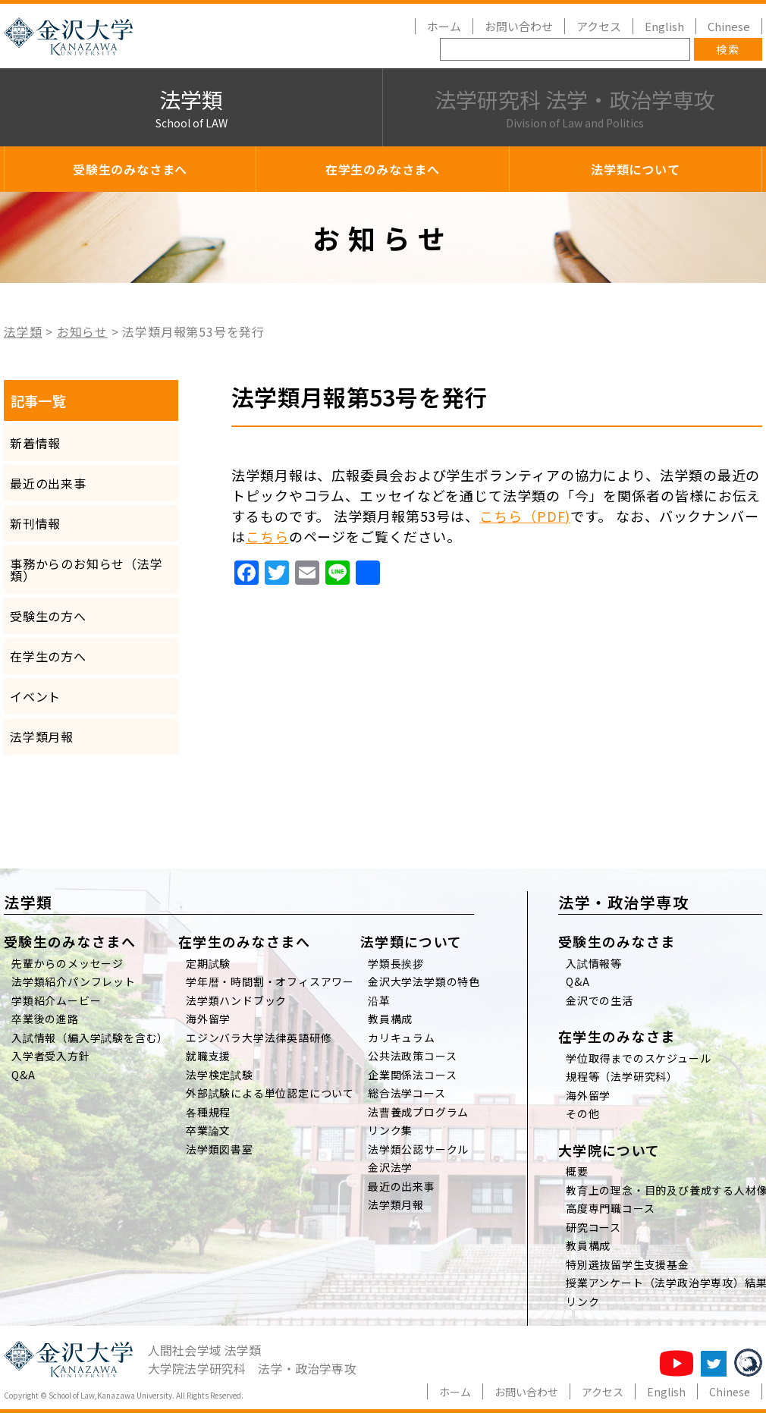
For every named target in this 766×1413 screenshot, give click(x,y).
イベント (35, 696)
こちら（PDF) (524, 516)
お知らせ (82, 331)
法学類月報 (42, 736)
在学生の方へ (48, 656)
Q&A (23, 1074)
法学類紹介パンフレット (73, 981)
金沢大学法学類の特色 (424, 981)
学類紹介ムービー (56, 1000)
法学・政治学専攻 (623, 902)
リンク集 (390, 1130)
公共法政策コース (412, 1055)
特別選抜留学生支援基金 (627, 1264)
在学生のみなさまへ (382, 169)
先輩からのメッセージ (67, 963)
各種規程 (208, 1111)
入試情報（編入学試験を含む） (89, 1037)
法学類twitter (714, 1364)
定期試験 (208, 963)
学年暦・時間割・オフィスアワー (270, 981)
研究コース (593, 1227)
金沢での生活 (599, 1000)
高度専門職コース (610, 1208)
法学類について (635, 169)
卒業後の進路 (45, 1018)
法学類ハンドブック (236, 1000)
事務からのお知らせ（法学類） (86, 569)
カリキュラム (401, 1037)
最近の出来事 (48, 483)
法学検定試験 (219, 1074)
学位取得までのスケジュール (638, 1058)
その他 (582, 1113)
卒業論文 (208, 1130)
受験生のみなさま (617, 941)
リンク (582, 1301)
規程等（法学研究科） (622, 1076)
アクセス (598, 26)
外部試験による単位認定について (270, 1093)
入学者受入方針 (50, 1055)
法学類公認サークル (418, 1149)
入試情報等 (594, 963)
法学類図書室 (219, 1149)
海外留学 (208, 1018)
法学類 (191, 107)
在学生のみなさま (617, 1036)
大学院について (609, 1150)
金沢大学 (68, 36)
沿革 (379, 1000)
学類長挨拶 (396, 963)
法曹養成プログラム (418, 1111)
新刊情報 (35, 523)
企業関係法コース (412, 1074)
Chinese (729, 26)
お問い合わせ (519, 26)
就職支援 (208, 1055)
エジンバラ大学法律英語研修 (258, 1037)
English (664, 26)
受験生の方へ (48, 616)
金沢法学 (390, 1167)
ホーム (444, 26)
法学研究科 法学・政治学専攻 (574, 107)
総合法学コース (407, 1093)
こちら (267, 536)
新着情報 (35, 443)
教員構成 (390, 1018)
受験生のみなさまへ (130, 169)
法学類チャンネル (676, 1363)
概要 (577, 1171)
